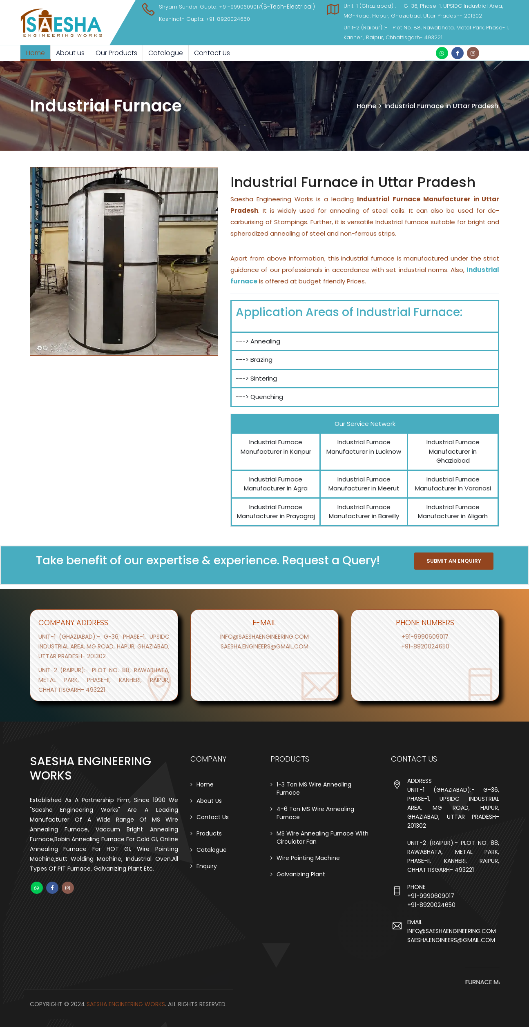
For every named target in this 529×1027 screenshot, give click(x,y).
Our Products (116, 53)
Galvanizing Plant (301, 874)
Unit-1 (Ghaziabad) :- (374, 5)
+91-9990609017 (240, 6)
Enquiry (206, 866)
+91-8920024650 (227, 19)
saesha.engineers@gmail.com (264, 646)
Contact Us (212, 53)
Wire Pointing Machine (308, 858)
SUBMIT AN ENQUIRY (453, 561)
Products (209, 833)
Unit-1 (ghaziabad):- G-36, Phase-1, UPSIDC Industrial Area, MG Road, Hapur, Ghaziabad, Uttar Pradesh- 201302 (104, 646)
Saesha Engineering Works (126, 1004)
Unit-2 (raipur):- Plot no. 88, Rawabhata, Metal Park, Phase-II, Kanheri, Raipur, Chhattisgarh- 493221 (104, 680)
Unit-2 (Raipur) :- (368, 27)
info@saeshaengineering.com (264, 637)
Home (35, 53)
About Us (209, 801)
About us (70, 53)
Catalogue (165, 53)
